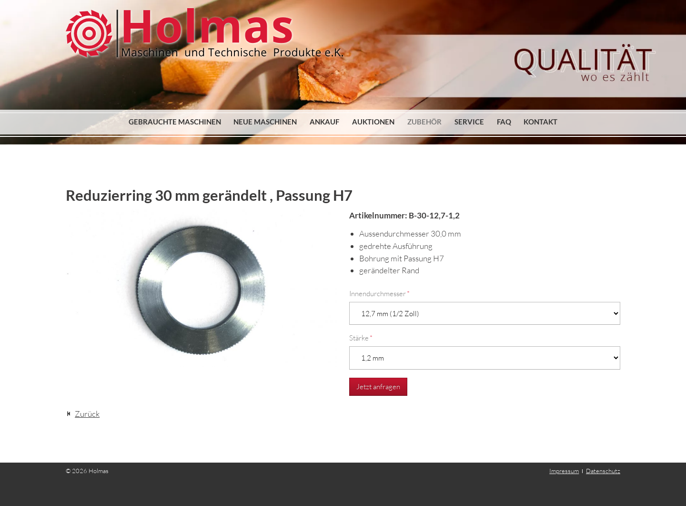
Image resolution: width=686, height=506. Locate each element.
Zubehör (424, 121)
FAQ (504, 121)
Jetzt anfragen (378, 386)
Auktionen (373, 121)
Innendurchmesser (379, 293)
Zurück (87, 414)
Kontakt (540, 121)
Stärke (361, 337)
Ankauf (324, 121)
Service (469, 121)
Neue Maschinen (265, 121)
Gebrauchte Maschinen (175, 121)
